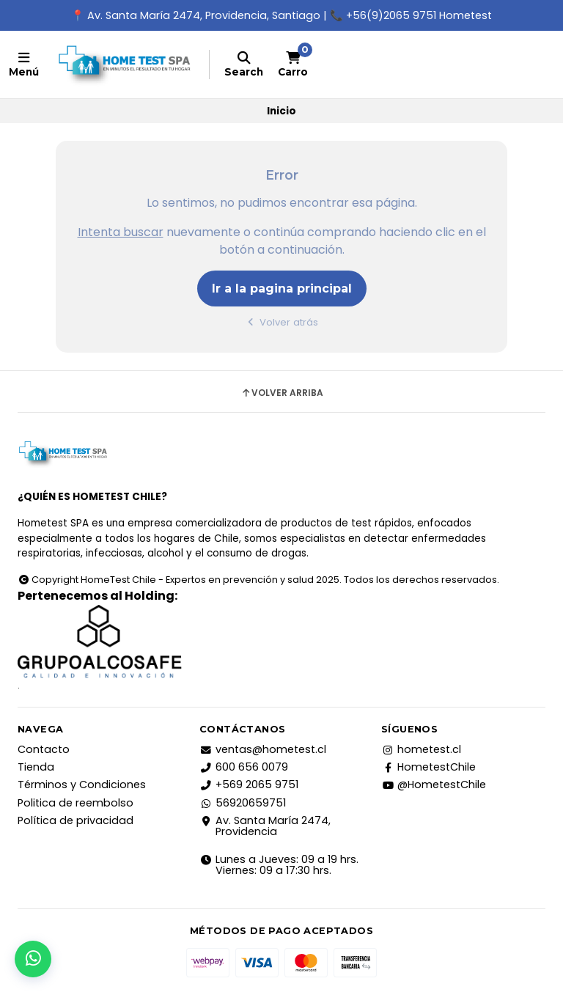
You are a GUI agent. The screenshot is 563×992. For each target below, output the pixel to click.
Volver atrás (282, 322)
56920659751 (242, 803)
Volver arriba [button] (281, 393)
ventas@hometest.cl (262, 749)
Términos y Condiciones (82, 784)
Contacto (44, 749)
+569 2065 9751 (248, 784)
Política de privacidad (75, 820)
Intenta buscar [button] (120, 232)
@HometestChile (433, 784)
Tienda (36, 767)
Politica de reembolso (75, 803)
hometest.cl (421, 749)
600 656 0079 (243, 767)
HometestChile (428, 767)
